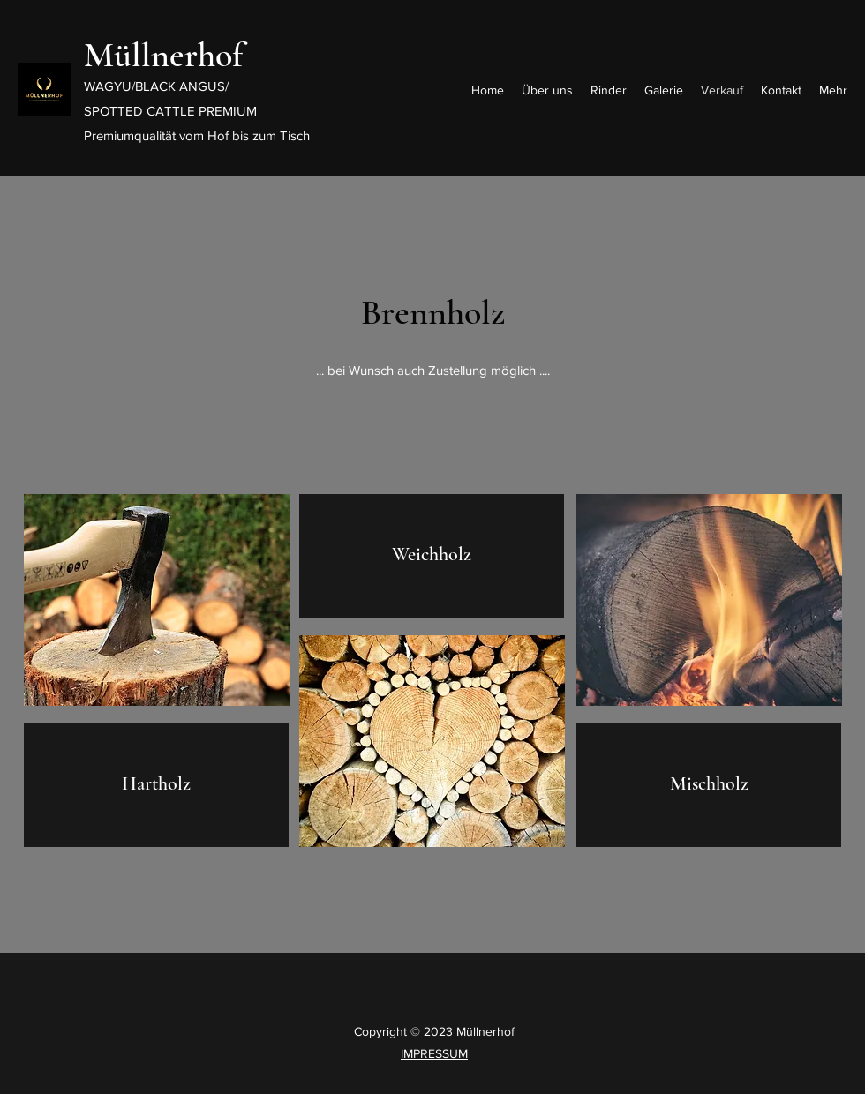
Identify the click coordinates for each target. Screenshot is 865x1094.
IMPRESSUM (434, 1053)
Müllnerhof (163, 55)
